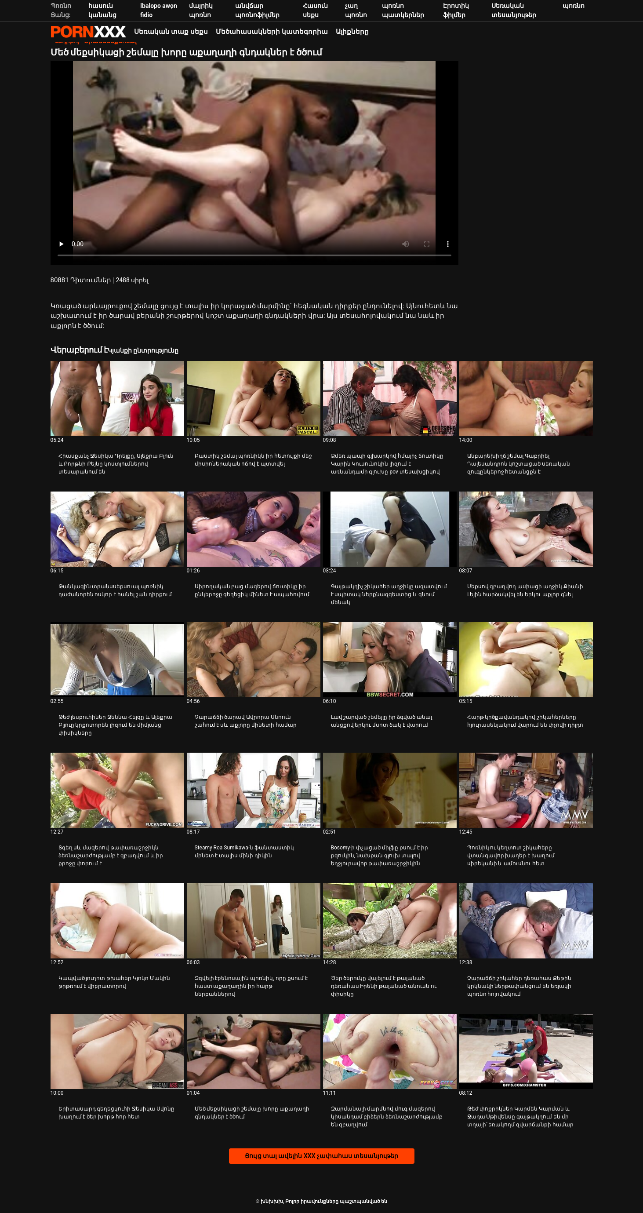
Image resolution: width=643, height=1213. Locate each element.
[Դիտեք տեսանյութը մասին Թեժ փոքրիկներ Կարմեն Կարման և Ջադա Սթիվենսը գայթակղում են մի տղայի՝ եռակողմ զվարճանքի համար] (526, 1051)
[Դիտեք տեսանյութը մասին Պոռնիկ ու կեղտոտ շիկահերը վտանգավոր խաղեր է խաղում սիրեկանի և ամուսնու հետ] (526, 790)
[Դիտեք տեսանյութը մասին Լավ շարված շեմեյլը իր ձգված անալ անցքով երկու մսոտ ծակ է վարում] (390, 659)
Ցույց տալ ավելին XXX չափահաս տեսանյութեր (322, 1155)
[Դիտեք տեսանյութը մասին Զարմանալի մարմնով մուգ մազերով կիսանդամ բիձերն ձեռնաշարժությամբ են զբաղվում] (390, 1051)
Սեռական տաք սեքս (171, 32)
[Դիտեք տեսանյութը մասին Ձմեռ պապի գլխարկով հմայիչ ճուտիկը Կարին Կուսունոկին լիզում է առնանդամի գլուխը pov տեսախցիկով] (390, 398)
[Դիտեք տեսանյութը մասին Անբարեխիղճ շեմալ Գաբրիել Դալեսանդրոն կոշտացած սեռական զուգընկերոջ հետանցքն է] (526, 398)
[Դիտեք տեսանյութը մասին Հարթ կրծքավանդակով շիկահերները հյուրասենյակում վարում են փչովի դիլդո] (526, 659)
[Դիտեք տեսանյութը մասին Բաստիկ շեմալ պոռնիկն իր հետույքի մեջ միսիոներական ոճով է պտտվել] (253, 398)
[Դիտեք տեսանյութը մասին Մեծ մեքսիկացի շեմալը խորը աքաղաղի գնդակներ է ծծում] (253, 1051)
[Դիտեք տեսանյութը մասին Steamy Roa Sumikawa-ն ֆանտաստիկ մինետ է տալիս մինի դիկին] (253, 790)
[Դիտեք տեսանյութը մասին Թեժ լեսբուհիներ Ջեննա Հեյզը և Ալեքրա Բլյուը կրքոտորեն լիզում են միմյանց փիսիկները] (117, 659)
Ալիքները (352, 32)
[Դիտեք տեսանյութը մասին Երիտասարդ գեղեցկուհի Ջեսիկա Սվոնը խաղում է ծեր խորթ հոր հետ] (117, 1051)
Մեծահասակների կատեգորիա (272, 32)
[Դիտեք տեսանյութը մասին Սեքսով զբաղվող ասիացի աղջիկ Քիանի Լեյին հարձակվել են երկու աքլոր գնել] (526, 529)
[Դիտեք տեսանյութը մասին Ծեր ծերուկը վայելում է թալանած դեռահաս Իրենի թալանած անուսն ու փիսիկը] (390, 920)
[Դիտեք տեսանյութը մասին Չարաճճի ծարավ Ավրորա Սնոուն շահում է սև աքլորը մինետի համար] (253, 659)
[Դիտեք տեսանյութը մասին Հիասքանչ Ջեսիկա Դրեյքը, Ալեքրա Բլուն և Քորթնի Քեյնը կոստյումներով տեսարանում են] (117, 398)
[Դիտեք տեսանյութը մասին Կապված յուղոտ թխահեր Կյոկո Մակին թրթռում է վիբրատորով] (117, 920)
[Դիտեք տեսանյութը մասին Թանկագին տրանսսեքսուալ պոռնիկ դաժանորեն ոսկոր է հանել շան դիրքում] (117, 529)
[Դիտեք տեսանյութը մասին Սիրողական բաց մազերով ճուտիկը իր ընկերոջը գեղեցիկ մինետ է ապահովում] (253, 529)
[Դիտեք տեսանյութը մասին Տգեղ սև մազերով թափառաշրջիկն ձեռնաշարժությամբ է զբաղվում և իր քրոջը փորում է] (117, 790)
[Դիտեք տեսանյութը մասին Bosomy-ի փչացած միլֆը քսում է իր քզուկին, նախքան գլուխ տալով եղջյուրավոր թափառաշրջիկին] (390, 790)
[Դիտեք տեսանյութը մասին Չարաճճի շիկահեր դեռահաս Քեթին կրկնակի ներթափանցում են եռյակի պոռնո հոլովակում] (526, 920)
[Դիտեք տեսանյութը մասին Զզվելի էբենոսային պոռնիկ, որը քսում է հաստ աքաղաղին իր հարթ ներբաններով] (253, 920)
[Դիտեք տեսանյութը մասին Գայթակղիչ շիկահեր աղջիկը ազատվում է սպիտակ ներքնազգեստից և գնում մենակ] (390, 529)
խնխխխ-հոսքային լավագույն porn (88, 31)
